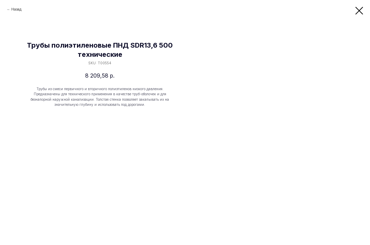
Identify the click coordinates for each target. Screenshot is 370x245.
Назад (16, 9)
